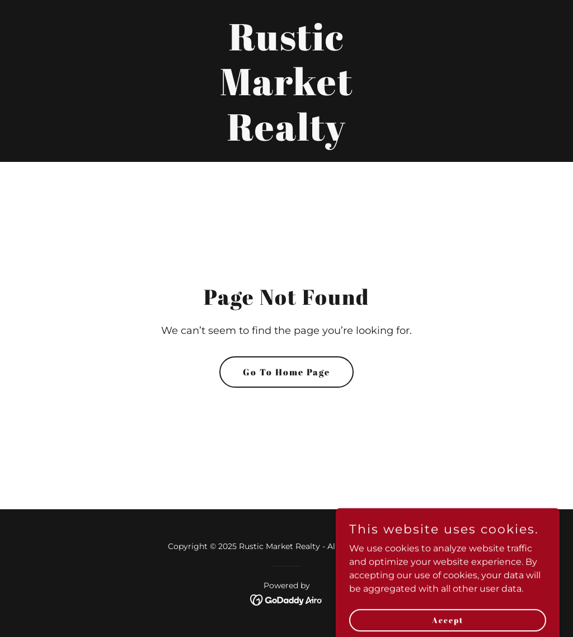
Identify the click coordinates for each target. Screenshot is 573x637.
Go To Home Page (286, 372)
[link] (286, 137)
